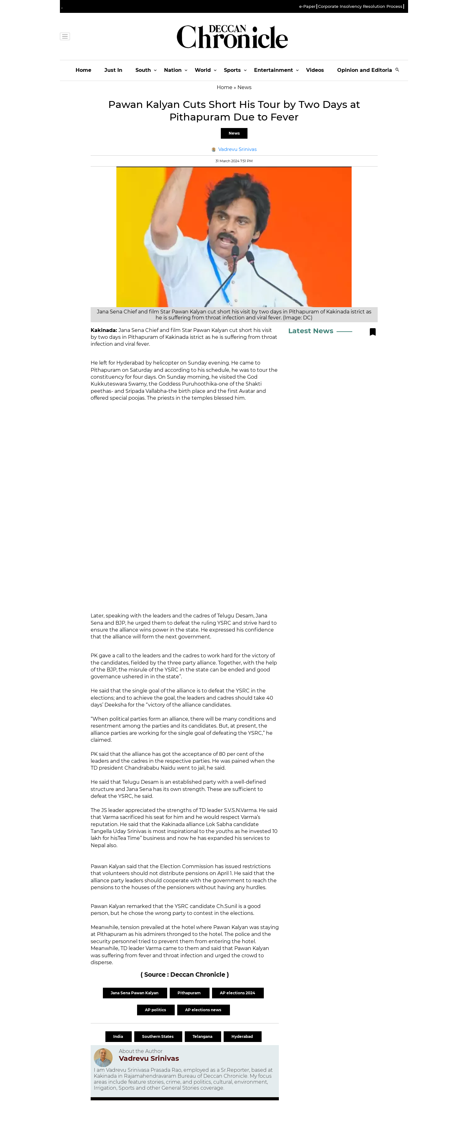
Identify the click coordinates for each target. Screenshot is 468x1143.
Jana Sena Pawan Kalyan (135, 993)
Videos (315, 70)
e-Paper (307, 6)
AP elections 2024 (238, 993)
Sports (232, 70)
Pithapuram (190, 993)
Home (83, 70)
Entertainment (273, 70)
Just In (113, 70)
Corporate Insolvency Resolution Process (360, 6)
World (203, 70)
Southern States (158, 1036)
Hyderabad (242, 1036)
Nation (173, 70)
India (118, 1036)
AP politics (156, 1009)
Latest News (310, 331)
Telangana (203, 1036)
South (143, 70)
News (234, 133)
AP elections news (203, 1009)
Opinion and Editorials (366, 70)
